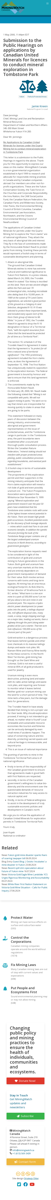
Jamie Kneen (40, 106)
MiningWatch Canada (20, 1132)
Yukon (21, 97)
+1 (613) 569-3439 (22, 1153)
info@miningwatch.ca (23, 1150)
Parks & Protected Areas (37, 97)
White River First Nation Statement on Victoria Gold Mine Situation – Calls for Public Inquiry (24, 887)
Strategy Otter (31, 1178)
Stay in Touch (19, 1095)
